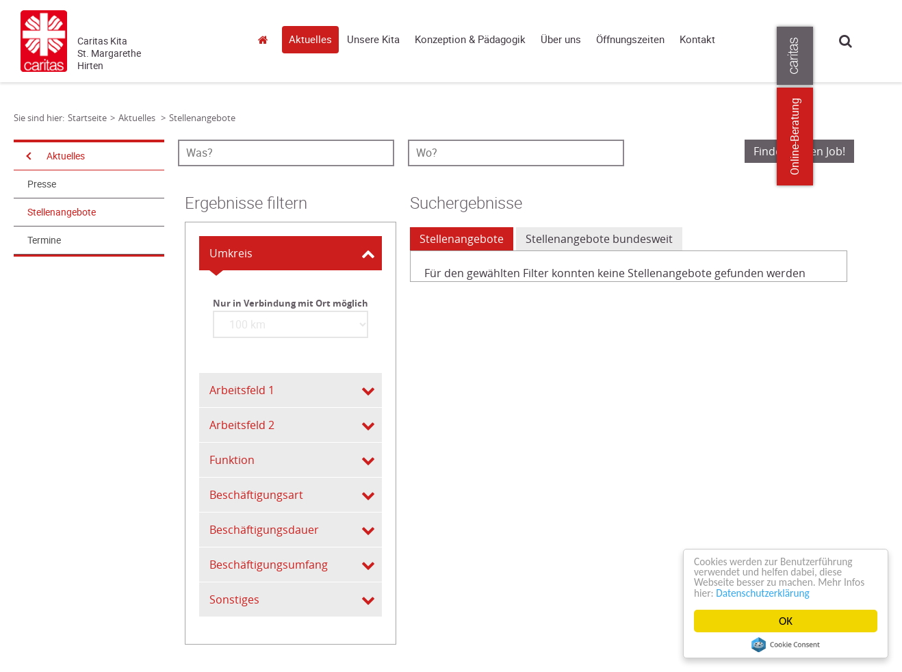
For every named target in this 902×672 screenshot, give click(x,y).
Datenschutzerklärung (795, 592)
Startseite (267, 39)
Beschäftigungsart (256, 494)
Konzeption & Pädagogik (470, 40)
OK (786, 621)
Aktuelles (310, 40)
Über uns (561, 40)
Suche (845, 40)
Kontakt (697, 40)
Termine (44, 240)
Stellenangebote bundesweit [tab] (599, 238)
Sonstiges (234, 599)
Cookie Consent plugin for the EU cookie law (785, 644)
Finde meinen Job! (799, 151)
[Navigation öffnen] (27, 156)
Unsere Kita (373, 40)
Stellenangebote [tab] (462, 238)
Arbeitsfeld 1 (241, 390)
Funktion (232, 459)
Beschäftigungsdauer (264, 529)
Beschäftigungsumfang (268, 564)
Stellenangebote (61, 212)
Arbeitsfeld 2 (241, 424)
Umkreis (231, 253)
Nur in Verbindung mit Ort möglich (290, 303)
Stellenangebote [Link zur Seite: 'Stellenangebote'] (202, 118)
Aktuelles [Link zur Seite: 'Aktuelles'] (137, 118)
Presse (41, 184)
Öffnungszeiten (630, 40)
